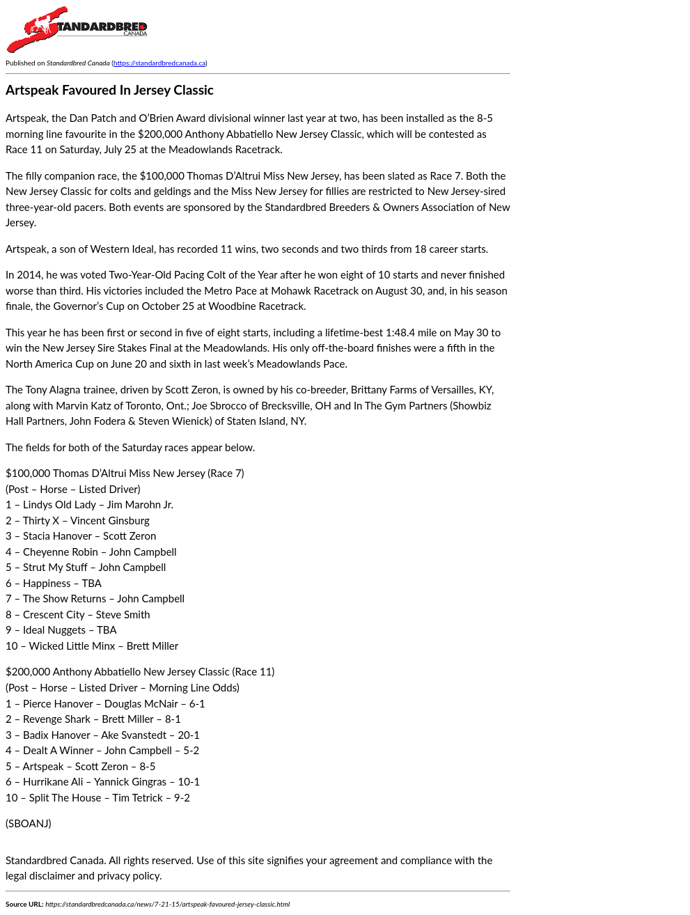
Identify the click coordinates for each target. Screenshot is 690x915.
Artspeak (26, 248)
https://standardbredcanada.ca (159, 62)
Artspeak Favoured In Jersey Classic (110, 89)
